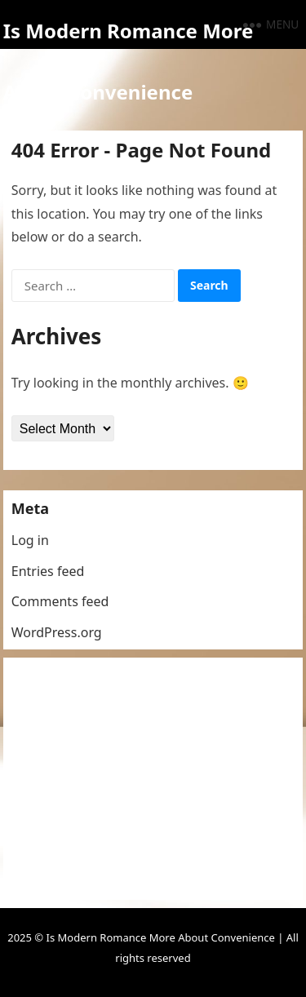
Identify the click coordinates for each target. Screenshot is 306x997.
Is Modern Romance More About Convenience (128, 61)
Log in (30, 540)
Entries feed (48, 571)
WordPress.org (56, 632)
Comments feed (60, 601)
